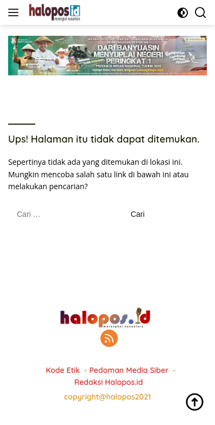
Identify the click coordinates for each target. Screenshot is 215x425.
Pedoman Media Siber (129, 370)
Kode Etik (63, 370)
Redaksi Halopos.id (108, 382)
